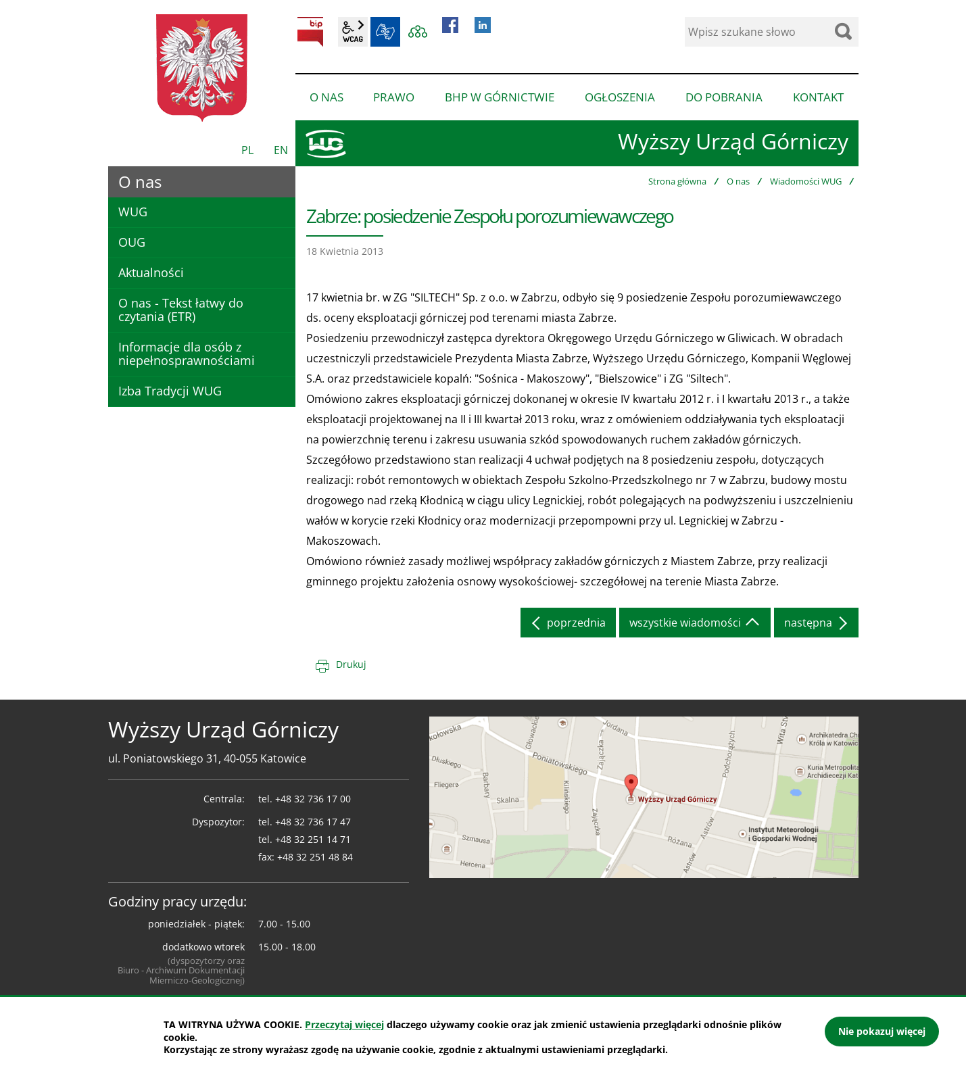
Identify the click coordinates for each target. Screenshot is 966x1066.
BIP (310, 32)
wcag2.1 (353, 32)
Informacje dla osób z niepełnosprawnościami (186, 353)
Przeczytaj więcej (344, 1024)
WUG (132, 211)
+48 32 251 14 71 (313, 839)
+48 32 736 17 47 (313, 821)
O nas (738, 181)
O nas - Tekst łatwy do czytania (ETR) (180, 309)
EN (281, 150)
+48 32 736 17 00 (313, 798)
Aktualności (151, 272)
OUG (131, 242)
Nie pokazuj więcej (881, 1031)
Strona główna (677, 181)
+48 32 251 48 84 (315, 856)
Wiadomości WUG (806, 181)
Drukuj (351, 664)
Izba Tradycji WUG (170, 391)
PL (247, 150)
